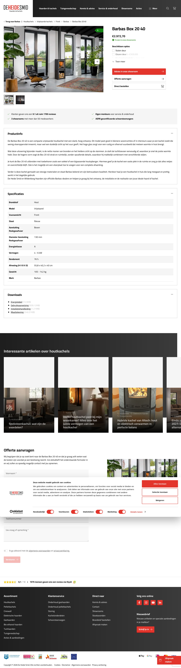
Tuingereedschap (68, 8)
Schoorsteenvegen (56, 620)
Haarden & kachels (48, 8)
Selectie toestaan (160, 643)
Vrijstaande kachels (45, 21)
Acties (139, 8)
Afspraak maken (99, 625)
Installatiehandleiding (21, 309)
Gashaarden (9, 620)
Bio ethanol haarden (13, 625)
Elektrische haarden (13, 616)
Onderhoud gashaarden (59, 602)
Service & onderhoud (108, 8)
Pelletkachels (10, 607)
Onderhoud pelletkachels (59, 607)
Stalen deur (120, 50)
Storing (51, 611)
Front (58, 21)
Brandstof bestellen (101, 620)
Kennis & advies (87, 8)
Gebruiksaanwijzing (20, 305)
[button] (97, 61)
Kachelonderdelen (56, 616)
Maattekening (17, 312)
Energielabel (16, 302)
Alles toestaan (159, 635)
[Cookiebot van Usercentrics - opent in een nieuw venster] (16, 663)
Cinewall (7, 611)
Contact (95, 607)
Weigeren (160, 651)
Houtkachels (28, 21)
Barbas (66, 21)
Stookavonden (98, 616)
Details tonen (136, 663)
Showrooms (126, 8)
